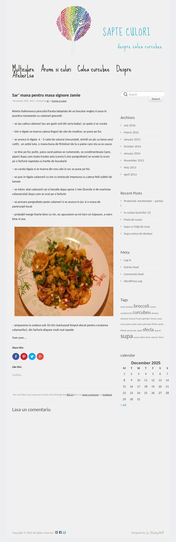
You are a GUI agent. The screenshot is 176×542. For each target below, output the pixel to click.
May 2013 (130, 167)
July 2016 (130, 125)
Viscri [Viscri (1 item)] (160, 337)
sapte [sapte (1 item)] (139, 330)
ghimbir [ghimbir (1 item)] (146, 318)
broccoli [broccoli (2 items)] (141, 306)
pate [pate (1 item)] (139, 324)
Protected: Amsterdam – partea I (142, 203)
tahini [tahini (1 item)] (142, 337)
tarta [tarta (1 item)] (148, 337)
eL (48, 100)
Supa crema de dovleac (138, 234)
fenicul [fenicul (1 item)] (132, 318)
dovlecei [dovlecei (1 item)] (125, 318)
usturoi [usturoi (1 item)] (154, 337)
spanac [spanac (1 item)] (157, 330)
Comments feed (134, 274)
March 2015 (131, 132)
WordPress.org (133, 281)
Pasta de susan (133, 219)
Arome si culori (59, 100)
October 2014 (132, 146)
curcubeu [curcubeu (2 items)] (141, 312)
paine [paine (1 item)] (128, 324)
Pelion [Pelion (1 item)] (155, 324)
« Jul (123, 405)
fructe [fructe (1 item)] (139, 318)
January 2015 (132, 139)
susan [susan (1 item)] (136, 337)
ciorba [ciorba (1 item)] (153, 306)
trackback (107, 394)
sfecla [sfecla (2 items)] (148, 330)
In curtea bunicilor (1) (137, 212)
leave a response (90, 394)
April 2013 (130, 174)
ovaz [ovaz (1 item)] (123, 324)
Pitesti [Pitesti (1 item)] (124, 330)
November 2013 (134, 160)
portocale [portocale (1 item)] (131, 330)
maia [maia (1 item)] (159, 318)
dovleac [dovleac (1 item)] (155, 313)
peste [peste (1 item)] (160, 324)
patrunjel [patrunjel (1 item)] (146, 324)
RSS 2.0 (70, 394)
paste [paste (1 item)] (134, 324)
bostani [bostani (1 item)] (129, 306)
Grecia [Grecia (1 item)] (154, 318)
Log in (127, 260)
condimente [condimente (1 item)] (126, 313)
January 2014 (132, 153)
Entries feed (131, 267)
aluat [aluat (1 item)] (123, 306)
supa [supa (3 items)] (127, 336)
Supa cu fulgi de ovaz (137, 226)
